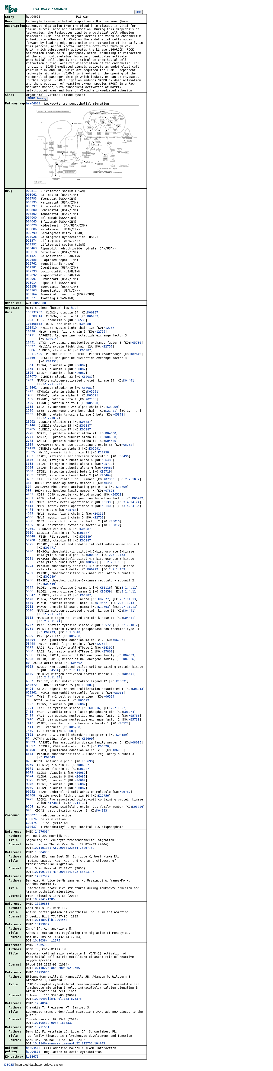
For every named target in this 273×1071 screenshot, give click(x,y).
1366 (29, 373)
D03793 (31, 199)
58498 (30, 644)
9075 (29, 780)
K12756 (103, 796)
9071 (29, 769)
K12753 (98, 518)
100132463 (34, 312)
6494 (29, 689)
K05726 (137, 807)
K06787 (125, 792)
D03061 (31, 195)
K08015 (136, 743)
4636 (29, 517)
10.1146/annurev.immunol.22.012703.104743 (69, 1043)
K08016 (94, 708)
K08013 (137, 689)
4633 (29, 514)
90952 (30, 792)
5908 (29, 659)
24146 (30, 425)
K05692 (76, 663)
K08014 (51, 339)
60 (28, 663)
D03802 (31, 214)
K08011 (117, 693)
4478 (29, 510)
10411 (30, 335)
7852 (29, 735)
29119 (30, 448)
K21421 (110, 411)
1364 (29, 365)
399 (28, 491)
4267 (29, 494)
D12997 (31, 279)
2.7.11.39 (77, 670)
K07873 (108, 491)
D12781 (31, 267)
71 (28, 700)
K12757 (108, 328)
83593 (30, 742)
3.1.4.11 (128, 588)
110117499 (34, 354)
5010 (29, 533)
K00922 (92, 555)
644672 (31, 685)
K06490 (123, 456)
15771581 (42, 1027)
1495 (29, 391)
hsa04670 (33, 103)
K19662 (101, 603)
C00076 (31, 819)
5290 (29, 551)
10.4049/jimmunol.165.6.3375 (57, 999)
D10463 (31, 248)
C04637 (31, 827)
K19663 (103, 607)
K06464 (105, 475)
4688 (29, 521)
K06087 (92, 313)
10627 (30, 346)
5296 (29, 580)
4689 (29, 525)
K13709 (121, 487)
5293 (29, 566)
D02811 (31, 191)
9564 (29, 807)
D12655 (31, 260)
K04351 (51, 361)
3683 (29, 464)
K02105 (91, 399)
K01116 (105, 588)
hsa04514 (33, 1048)
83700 (30, 750)
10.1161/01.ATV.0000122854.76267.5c (63, 848)
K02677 (103, 599)
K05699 (87, 739)
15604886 (42, 852)
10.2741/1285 (44, 899)
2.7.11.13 (128, 599)
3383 (29, 456)
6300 (29, 674)
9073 (29, 773)
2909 (29, 445)
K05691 (92, 392)
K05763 (71, 510)
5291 (29, 559)
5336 (29, 591)
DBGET (9, 1065)
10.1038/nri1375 (46, 941)
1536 (29, 411)
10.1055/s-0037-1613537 (53, 1023)
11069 (30, 358)
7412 (29, 723)
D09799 (31, 233)
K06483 (107, 460)
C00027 (31, 815)
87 (28, 761)
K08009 (112, 407)
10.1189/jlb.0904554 (50, 920)
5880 (29, 651)
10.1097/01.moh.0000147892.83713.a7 (63, 872)
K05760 (74, 636)
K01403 (107, 506)
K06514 (108, 697)
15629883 (42, 904)
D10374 (31, 241)
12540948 (42, 1003)
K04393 (101, 811)
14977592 (42, 876)
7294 (29, 708)
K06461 (107, 468)
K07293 (49, 632)
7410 (29, 719)
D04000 (31, 218)
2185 (29, 414)
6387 (29, 681)
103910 (31, 328)
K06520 (116, 495)
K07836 (128, 659)
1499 (29, 399)
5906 (29, 655)
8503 (29, 754)
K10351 (98, 514)
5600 (29, 610)
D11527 (31, 256)
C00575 (31, 823)
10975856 (42, 972)
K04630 (110, 433)
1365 (29, 369)
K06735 (117, 640)
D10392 (31, 244)
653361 (31, 693)
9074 (29, 776)
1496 (29, 395)
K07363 (108, 479)
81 (28, 739)
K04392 (107, 648)
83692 (30, 746)
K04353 (128, 655)
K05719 (105, 472)
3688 (29, 471)
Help (138, 11)
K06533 (80, 320)
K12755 (99, 332)
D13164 (31, 294)
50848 (30, 536)
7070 (29, 696)
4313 (29, 502)
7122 (29, 704)
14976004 (42, 832)
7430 (29, 731)
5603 (29, 618)
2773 (29, 441)
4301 (29, 498)
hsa (73, 308)
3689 (29, 475)
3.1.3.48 (73, 632)
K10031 (121, 681)
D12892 (31, 275)
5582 (29, 607)
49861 (30, 529)
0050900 (39, 303)
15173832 (42, 924)
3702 (29, 479)
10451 (30, 343)
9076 (29, 784)
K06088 (85, 324)
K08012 (114, 525)
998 (28, 810)
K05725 (107, 625)
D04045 (31, 222)
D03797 (31, 206)
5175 (29, 544)
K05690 (92, 403)
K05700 (74, 727)
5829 (29, 636)
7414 (29, 727)
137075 (31, 377)
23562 (30, 422)
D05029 (31, 225)
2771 (29, 437)
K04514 (53, 670)
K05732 (126, 445)
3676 (29, 460)
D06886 (31, 229)
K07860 (107, 652)
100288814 (34, 316)
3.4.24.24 (131, 502)
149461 (31, 388)
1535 (29, 407)
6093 (29, 667)
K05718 (107, 464)
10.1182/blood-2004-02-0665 (56, 968)
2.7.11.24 (52, 384)
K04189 (121, 735)
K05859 (105, 592)
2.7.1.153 (117, 555)
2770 (29, 433)
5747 (29, 625)
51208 (30, 540)
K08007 (69, 731)
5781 (29, 629)
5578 (29, 599)
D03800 (31, 210)
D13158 (31, 287)
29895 (30, 452)
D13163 (31, 290)
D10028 (31, 237)
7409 (29, 716)
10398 (30, 331)
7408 (29, 712)
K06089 (85, 537)
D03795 (31, 202)
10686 (30, 350)
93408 (30, 796)
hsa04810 (33, 1052)
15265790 (42, 945)
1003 (29, 320)
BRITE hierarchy (37, 98)
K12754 (99, 644)
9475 (29, 799)
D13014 (31, 283)
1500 (29, 403)
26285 (30, 429)
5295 (29, 573)
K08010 (114, 521)
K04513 (108, 483)
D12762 (31, 264)
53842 (30, 595)
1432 (29, 380)
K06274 (128, 712)
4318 (29, 506)
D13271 (31, 298)
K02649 (136, 354)
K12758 (103, 452)
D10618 (31, 252)
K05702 (137, 498)
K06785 (117, 750)
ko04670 (32, 1057)
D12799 (31, 271)
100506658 (34, 324)
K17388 (53, 803)
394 (28, 487)
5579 (29, 603)
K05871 (117, 415)
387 (28, 483)
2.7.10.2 (51, 418)
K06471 (49, 548)
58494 (30, 640)
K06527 (123, 723)
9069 (29, 765)
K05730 (136, 343)
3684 (29, 468)
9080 (29, 788)
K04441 (128, 381)
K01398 (107, 502)
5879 (29, 647)
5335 (29, 588)
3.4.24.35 (131, 506)
